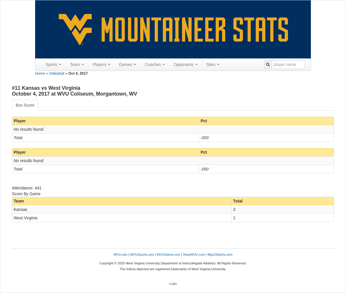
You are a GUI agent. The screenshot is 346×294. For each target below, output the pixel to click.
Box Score (25, 105)
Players (101, 64)
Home (40, 73)
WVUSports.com (142, 254)
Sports (53, 64)
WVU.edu (120, 254)
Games (127, 64)
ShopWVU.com (194, 254)
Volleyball (56, 73)
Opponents (185, 64)
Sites (212, 64)
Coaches (155, 64)
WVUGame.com (168, 254)
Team (77, 64)
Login (173, 283)
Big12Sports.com (220, 254)
